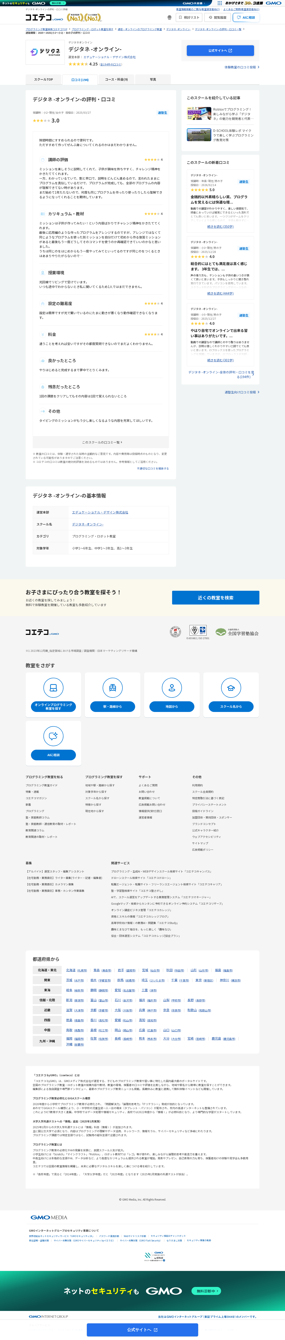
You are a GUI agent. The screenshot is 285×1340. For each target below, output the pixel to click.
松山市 (128, 1020)
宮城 (145, 970)
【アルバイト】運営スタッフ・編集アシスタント (55, 871)
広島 (142, 1030)
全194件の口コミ (110, 64)
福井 (142, 1000)
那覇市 (79, 1044)
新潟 (69, 1000)
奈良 (166, 1010)
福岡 (69, 1038)
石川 (118, 1000)
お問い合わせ (147, 791)
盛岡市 (131, 970)
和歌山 (192, 1010)
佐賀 (93, 1038)
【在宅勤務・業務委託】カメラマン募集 (50, 884)
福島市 (228, 970)
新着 (28, 804)
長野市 (200, 1000)
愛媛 (118, 1020)
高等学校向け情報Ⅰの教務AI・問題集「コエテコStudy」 (145, 923)
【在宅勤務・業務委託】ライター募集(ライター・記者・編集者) (64, 878)
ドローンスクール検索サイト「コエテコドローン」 (141, 878)
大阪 (118, 1010)
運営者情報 (145, 817)
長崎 (118, 1038)
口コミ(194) (80, 79)
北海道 (70, 970)
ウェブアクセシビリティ (206, 836)
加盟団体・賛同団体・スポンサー (212, 817)
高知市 (152, 1020)
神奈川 (224, 980)
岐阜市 (79, 990)
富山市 (103, 1000)
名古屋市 (129, 990)
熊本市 (152, 1039)
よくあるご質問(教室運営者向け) (241, 9)
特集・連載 (32, 791)
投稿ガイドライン (203, 811)
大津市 (79, 1010)
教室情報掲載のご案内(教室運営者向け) (198, 9)
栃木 (93, 980)
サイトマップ (200, 843)
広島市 (152, 1030)
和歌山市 (205, 1010)
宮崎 (190, 1038)
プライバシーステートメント (209, 804)
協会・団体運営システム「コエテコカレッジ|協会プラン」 (146, 936)
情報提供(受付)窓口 (150, 811)
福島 (218, 970)
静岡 (93, 990)
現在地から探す (94, 811)
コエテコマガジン (36, 798)
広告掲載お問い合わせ (152, 804)
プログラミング (35, 811)
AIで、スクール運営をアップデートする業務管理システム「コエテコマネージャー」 (161, 897)
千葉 (174, 980)
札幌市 (82, 970)
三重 (145, 990)
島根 (93, 1030)
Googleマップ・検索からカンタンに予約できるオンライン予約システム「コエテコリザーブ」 (167, 903)
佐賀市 (103, 1039)
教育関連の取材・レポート (42, 836)
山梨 (166, 1000)
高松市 (103, 1020)
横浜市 (236, 980)
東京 (198, 980)
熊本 (142, 1038)
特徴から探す (93, 804)
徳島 (69, 1020)
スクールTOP (43, 79)
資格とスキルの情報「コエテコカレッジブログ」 (140, 916)
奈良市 (176, 1010)
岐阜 (69, 990)
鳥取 (69, 1030)
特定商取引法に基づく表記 (208, 798)
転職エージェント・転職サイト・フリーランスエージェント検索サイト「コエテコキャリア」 (167, 884)
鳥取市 (79, 1030)
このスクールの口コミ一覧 (101, 442)
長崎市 (128, 1039)
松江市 (103, 1030)
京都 (93, 1010)
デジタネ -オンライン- (88, 524)
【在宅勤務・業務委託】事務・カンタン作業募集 (55, 890)
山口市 (176, 1030)
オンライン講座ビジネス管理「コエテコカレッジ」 (142, 910)
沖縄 (69, 1044)
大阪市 (128, 1010)
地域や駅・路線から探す (100, 785)
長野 (190, 1000)
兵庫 (142, 1010)
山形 (194, 970)
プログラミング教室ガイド (42, 785)
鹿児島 (216, 1038)
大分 (166, 1038)
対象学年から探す (96, 791)
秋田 (169, 970)
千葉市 (184, 980)
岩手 (121, 970)
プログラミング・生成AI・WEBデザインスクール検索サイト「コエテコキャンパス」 (162, 871)
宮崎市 (200, 1039)
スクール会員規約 (203, 791)
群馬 (120, 980)
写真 (153, 79)
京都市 (103, 1010)
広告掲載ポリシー (203, 849)
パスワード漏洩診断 (109, 1236)
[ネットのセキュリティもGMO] (34, 3)
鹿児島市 (229, 1039)
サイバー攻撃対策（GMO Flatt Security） (141, 1240)
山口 (166, 1030)
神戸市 (152, 1010)
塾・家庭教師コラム (38, 817)
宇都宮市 (104, 980)
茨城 (69, 980)
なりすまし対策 (174, 1240)
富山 (93, 1000)
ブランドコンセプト (204, 824)
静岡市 (103, 990)
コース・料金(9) (116, 79)
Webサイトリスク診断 (135, 1236)
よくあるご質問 (148, 785)
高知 (142, 1020)
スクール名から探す (97, 798)
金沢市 (128, 1000)
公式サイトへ (139, 1330)
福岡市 (79, 1039)
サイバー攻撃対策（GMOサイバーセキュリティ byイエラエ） (84, 1240)
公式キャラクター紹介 (205, 830)
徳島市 (79, 1020)
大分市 (176, 1039)
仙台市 (155, 970)
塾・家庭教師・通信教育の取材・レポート (51, 824)
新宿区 (208, 980)
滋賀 (69, 1010)
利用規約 (197, 785)
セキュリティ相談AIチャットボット (168, 1235)
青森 (97, 970)
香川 (93, 1020)
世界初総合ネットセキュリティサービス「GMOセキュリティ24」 (61, 1236)
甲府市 (176, 1000)
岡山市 (128, 1030)
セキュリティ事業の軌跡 (199, 1240)
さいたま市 (157, 980)
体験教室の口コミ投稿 (240, 67)
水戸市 (79, 980)
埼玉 (145, 980)
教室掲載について (149, 798)
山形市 (204, 970)
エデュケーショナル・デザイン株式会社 (109, 57)
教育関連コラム (35, 830)
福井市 (152, 1000)
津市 (153, 990)
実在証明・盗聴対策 (39, 1240)
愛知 (118, 990)
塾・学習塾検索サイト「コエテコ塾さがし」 (138, 890)
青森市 (106, 970)
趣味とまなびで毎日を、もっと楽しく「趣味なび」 (142, 929)
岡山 (118, 1030)
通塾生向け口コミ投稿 (240, 392)
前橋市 (130, 980)
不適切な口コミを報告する (153, 468)
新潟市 (79, 1000)
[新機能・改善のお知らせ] (169, 17)
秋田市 (179, 970)
